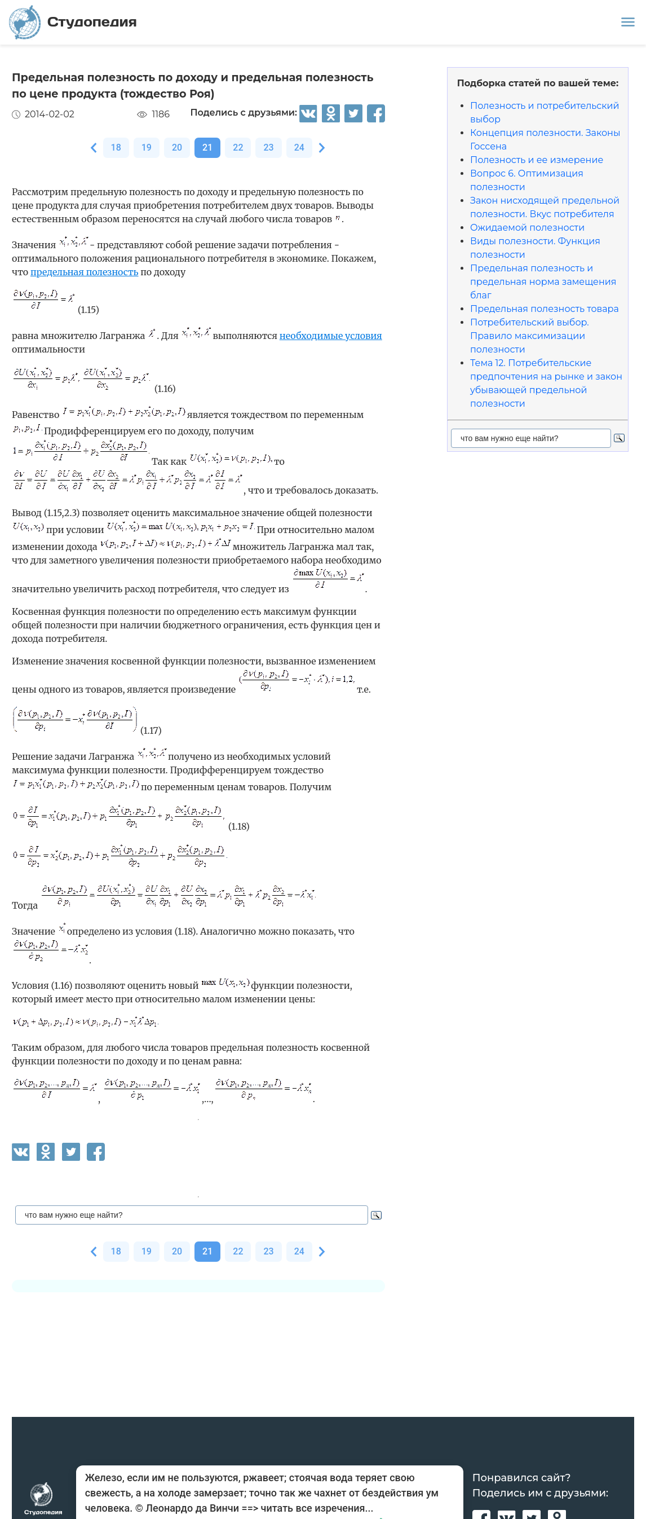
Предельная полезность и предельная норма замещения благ (543, 282)
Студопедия (73, 22)
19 (146, 147)
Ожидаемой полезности (527, 227)
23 (268, 147)
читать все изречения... (317, 1508)
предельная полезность (84, 272)
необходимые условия (331, 335)
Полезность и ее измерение (536, 160)
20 (177, 147)
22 (238, 147)
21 (207, 147)
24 (299, 147)
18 (116, 147)
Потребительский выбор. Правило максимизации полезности (529, 336)
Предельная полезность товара (544, 308)
